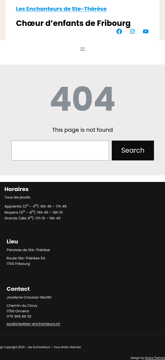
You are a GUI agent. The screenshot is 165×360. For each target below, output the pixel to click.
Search (132, 150)
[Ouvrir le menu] (82, 49)
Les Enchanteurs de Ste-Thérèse (61, 9)
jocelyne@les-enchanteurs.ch (33, 323)
